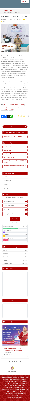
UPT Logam (4, 109)
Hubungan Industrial (14, 104)
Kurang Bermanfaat (9, 214)
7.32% (25, 230)
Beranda (5, 10)
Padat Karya (4, 107)
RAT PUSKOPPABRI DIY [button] (15, 157)
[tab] (15, 136)
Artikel (11, 10)
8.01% (25, 234)
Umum (22, 104)
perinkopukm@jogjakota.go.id (16, 387)
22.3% (25, 238)
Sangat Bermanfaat (9, 201)
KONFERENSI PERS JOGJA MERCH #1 (12, 12)
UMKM (5, 104)
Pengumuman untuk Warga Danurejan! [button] (15, 136)
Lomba (11, 109)
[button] (4, 341)
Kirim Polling (15, 219)
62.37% (25, 226)
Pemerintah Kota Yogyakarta (16, 107)
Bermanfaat (7, 210)
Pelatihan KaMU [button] (15, 147)
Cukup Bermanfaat (9, 205)
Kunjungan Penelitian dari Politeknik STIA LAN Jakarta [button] (15, 161)
